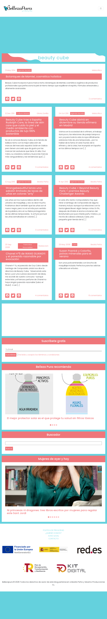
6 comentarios (95, 230)
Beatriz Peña (42, 181)
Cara (75, 244)
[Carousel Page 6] (58, 517)
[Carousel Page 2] (52, 425)
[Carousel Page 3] (54, 425)
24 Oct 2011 (63, 113)
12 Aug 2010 (10, 181)
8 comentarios (95, 295)
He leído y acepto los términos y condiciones (39, 354)
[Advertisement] (53, 34)
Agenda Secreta (24, 70)
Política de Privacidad (53, 530)
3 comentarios (41, 167)
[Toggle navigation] (100, 8)
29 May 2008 (64, 244)
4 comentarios (95, 167)
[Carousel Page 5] (56, 517)
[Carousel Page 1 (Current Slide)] (50, 425)
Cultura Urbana (23, 113)
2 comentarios (95, 98)
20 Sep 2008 (8, 246)
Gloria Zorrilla (42, 113)
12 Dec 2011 (9, 113)
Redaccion (43, 246)
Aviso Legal (53, 535)
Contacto (53, 538)
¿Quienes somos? (53, 533)
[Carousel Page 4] (56, 425)
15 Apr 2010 (63, 181)
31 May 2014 (10, 70)
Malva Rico (97, 70)
